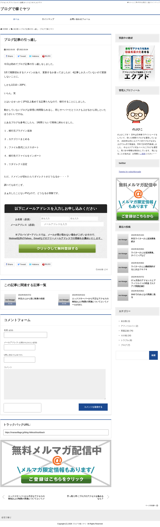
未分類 (100, 269)
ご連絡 (143, 154)
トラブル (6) (126, 340)
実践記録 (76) (127, 331)
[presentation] (22, 407)
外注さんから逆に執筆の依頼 (31, 298)
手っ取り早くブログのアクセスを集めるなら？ (85, 497)
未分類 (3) (125, 321)
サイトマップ (154, 2)
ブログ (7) (125, 345)
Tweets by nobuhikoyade (130, 172)
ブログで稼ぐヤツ (15, 9)
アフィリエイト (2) (129, 326)
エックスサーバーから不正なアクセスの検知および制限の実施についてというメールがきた (90, 301)
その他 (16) (126, 335)
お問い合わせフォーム (80, 20)
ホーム (130, 2)
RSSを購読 (141, 2)
